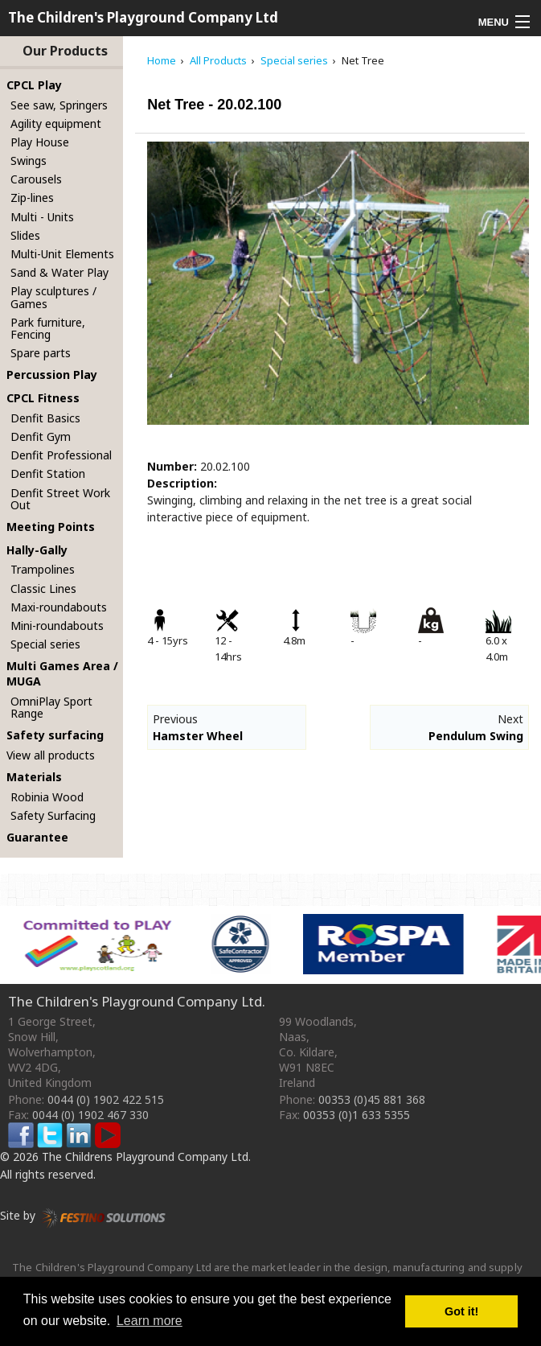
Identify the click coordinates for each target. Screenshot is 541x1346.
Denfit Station (47, 473)
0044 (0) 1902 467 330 (90, 1114)
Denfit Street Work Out (60, 498)
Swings (28, 160)
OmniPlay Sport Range (51, 707)
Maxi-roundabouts (58, 607)
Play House (39, 142)
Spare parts (40, 352)
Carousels (36, 179)
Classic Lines (43, 588)
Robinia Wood (47, 797)
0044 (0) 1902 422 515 (105, 1099)
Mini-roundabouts (57, 625)
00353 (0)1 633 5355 (356, 1114)
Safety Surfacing (53, 815)
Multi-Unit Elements (62, 253)
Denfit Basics (45, 418)
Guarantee (37, 837)
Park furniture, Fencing (47, 328)
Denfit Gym (40, 436)
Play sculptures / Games (53, 297)
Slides (25, 235)
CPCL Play (34, 85)
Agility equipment (55, 123)
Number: (172, 466)
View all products (50, 755)
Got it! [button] (461, 1311)
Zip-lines (32, 197)
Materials (34, 776)
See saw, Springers (59, 105)
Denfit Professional (61, 455)
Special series (45, 644)
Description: (182, 483)
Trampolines (42, 569)
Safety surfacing (55, 735)
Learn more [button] (149, 1320)
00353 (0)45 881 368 (371, 1099)
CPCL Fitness (43, 397)
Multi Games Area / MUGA (62, 673)
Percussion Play (51, 374)
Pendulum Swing (475, 735)
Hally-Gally (37, 550)
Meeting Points (50, 526)
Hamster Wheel (198, 735)
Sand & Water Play (59, 272)
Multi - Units (42, 216)
